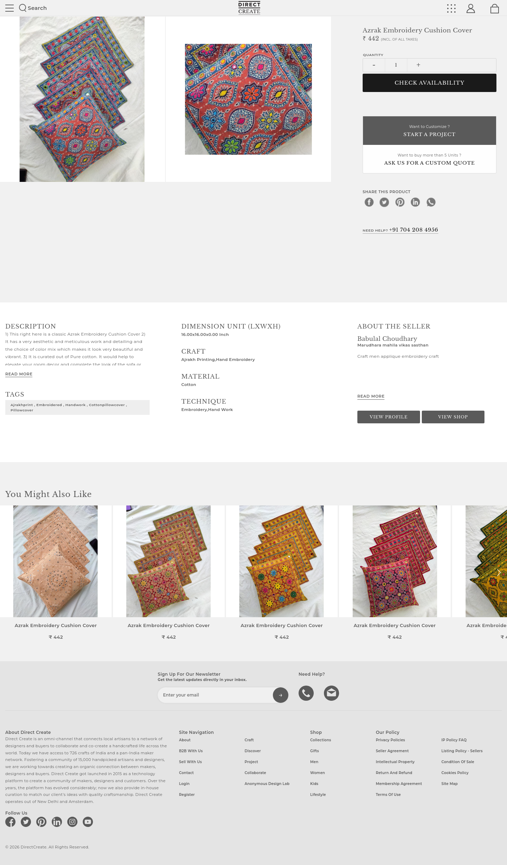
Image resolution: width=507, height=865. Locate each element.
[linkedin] (415, 202)
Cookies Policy (455, 773)
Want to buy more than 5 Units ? (429, 160)
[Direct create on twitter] (27, 821)
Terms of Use (388, 794)
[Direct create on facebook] (11, 821)
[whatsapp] (431, 202)
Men (314, 762)
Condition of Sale (458, 762)
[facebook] (369, 202)
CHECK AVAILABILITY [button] (430, 83)
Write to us (332, 692)
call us (307, 692)
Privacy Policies (390, 740)
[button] (498, 573)
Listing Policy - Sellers (462, 751)
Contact (186, 773)
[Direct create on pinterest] (42, 821)
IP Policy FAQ (454, 740)
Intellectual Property (395, 762)
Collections (320, 740)
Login (184, 783)
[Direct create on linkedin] (58, 821)
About (185, 740)
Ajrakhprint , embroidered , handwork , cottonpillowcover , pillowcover (69, 407)
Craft (249, 740)
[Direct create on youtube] (89, 821)
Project (251, 762)
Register (187, 794)
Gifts (314, 751)
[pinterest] (400, 202)
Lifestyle (318, 794)
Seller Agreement (392, 751)
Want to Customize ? (429, 131)
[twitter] (384, 202)
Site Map (450, 783)
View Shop (453, 417)
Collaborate (255, 773)
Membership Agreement (399, 783)
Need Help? (400, 230)
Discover (253, 751)
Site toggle (9, 8)
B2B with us (191, 751)
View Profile (389, 417)
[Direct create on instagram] (73, 821)
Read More (18, 374)
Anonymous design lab (267, 783)
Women (317, 773)
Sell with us (190, 762)
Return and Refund (394, 773)
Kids (314, 783)
